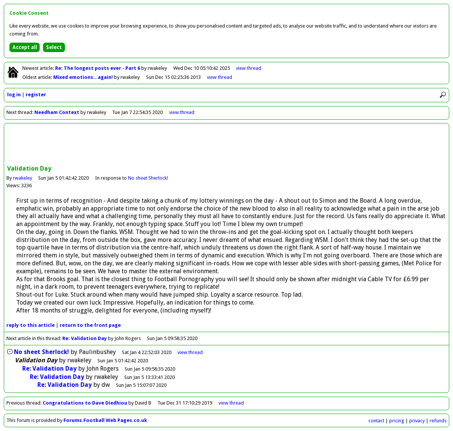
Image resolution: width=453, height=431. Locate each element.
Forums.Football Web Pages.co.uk (105, 420)
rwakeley (22, 178)
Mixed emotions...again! (83, 77)
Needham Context (56, 112)
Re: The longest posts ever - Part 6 (98, 68)
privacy (417, 420)
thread (190, 352)
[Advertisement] (226, 145)
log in (14, 94)
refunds (438, 420)
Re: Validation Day (84, 338)
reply (30, 325)
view (248, 68)
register (36, 94)
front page (90, 325)
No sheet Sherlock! (148, 178)
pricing (396, 420)
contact (376, 420)
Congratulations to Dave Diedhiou (85, 403)
